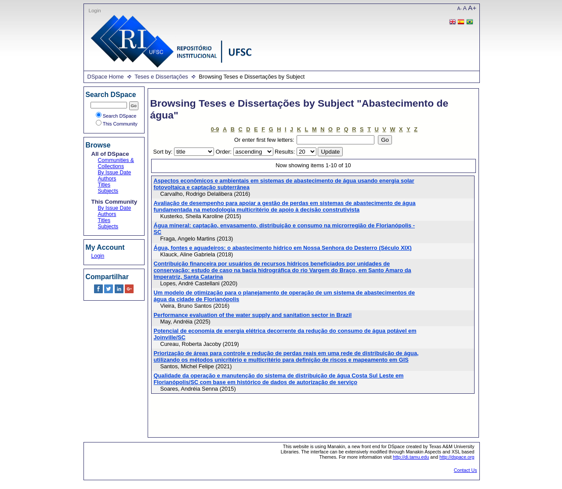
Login (95, 10)
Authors (107, 179)
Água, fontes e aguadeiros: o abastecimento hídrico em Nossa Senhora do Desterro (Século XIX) (283, 247)
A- (459, 8)
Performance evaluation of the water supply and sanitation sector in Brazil (253, 315)
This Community (117, 123)
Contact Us (465, 470)
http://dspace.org (456, 457)
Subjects (108, 191)
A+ (472, 7)
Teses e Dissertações (161, 76)
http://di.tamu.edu (411, 457)
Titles (104, 185)
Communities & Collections (116, 163)
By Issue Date (114, 172)
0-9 (215, 129)
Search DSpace (116, 116)
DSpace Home (105, 76)
